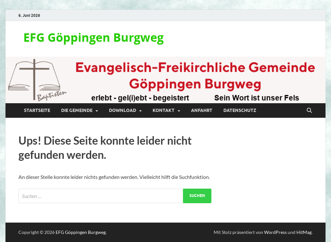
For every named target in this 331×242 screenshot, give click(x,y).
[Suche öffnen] (309, 110)
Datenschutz (239, 110)
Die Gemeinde (76, 110)
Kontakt (164, 110)
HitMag (304, 232)
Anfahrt (201, 110)
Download (122, 110)
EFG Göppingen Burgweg (93, 37)
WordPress (275, 232)
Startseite (37, 110)
